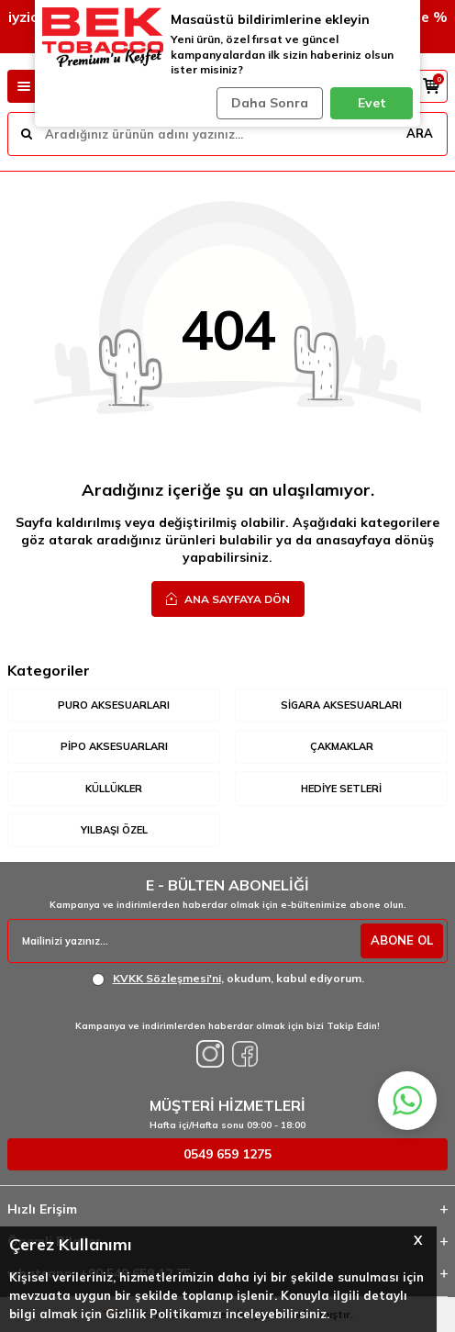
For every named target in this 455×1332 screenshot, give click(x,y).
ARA (419, 133)
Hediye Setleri (341, 788)
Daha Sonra (269, 103)
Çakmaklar (341, 746)
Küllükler (113, 788)
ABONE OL (402, 940)
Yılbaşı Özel (114, 829)
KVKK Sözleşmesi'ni (167, 978)
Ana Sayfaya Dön (228, 598)
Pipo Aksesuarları (114, 746)
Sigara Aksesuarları (341, 705)
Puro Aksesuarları (114, 705)
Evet (372, 103)
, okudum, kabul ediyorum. (228, 978)
